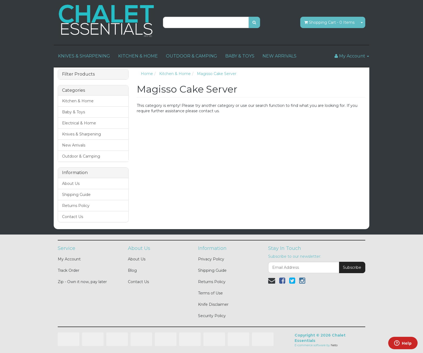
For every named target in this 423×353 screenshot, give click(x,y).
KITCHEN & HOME (138, 56)
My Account (69, 259)
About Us (71, 183)
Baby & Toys (73, 112)
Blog (132, 270)
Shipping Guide (76, 194)
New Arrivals (73, 145)
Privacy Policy (211, 259)
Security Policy (212, 315)
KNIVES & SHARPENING (84, 56)
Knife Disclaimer (213, 304)
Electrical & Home (79, 123)
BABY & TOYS (239, 56)
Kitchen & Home (78, 101)
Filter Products (78, 74)
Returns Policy (76, 205)
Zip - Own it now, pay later (82, 281)
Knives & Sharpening (81, 134)
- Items (329, 22)
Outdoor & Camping (81, 156)
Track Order (68, 270)
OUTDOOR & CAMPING (191, 56)
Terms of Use (210, 293)
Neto (334, 345)
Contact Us (72, 216)
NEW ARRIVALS (279, 56)
